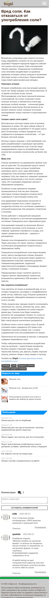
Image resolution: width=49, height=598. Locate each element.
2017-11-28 (6, 442)
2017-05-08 (6, 459)
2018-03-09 (6, 435)
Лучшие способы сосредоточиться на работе (20, 461)
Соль (14, 365)
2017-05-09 (6, 451)
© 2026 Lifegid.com (9, 584)
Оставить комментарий (24, 508)
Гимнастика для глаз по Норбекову (16, 420)
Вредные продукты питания (14, 369)
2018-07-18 (6, 425)
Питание (5, 365)
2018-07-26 (6, 418)
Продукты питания (26, 365)
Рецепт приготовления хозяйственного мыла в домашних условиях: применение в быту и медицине (24, 445)
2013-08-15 (24, 514)
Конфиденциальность (28, 584)
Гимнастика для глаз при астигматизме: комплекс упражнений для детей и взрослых (22, 429)
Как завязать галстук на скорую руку (16, 454)
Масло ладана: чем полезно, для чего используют (22, 437)
